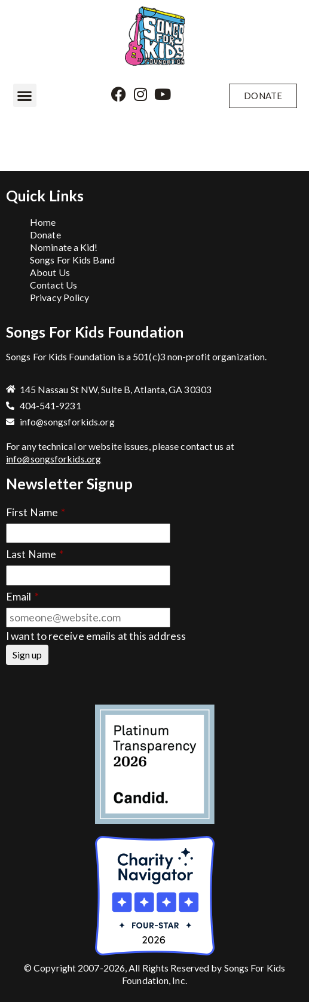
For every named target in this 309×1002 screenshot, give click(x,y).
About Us (50, 272)
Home (43, 222)
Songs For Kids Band (72, 259)
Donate (45, 234)
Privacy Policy (59, 297)
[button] (24, 95)
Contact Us (53, 284)
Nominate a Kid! (64, 247)
